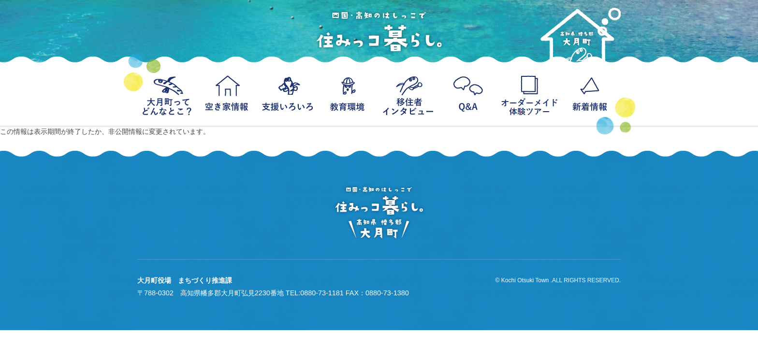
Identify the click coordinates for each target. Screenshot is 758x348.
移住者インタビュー (409, 94)
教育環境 (349, 94)
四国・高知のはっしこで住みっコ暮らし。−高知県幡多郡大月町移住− (379, 31)
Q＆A (469, 94)
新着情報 (590, 94)
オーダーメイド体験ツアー (530, 94)
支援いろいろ (288, 94)
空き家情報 (228, 94)
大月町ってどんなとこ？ (167, 94)
